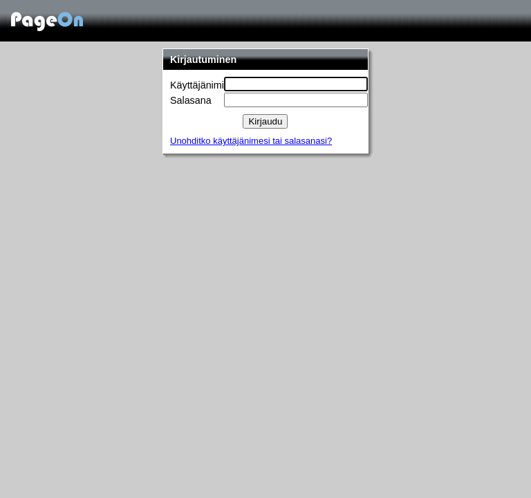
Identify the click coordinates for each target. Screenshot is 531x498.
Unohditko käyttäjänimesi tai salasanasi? (251, 141)
